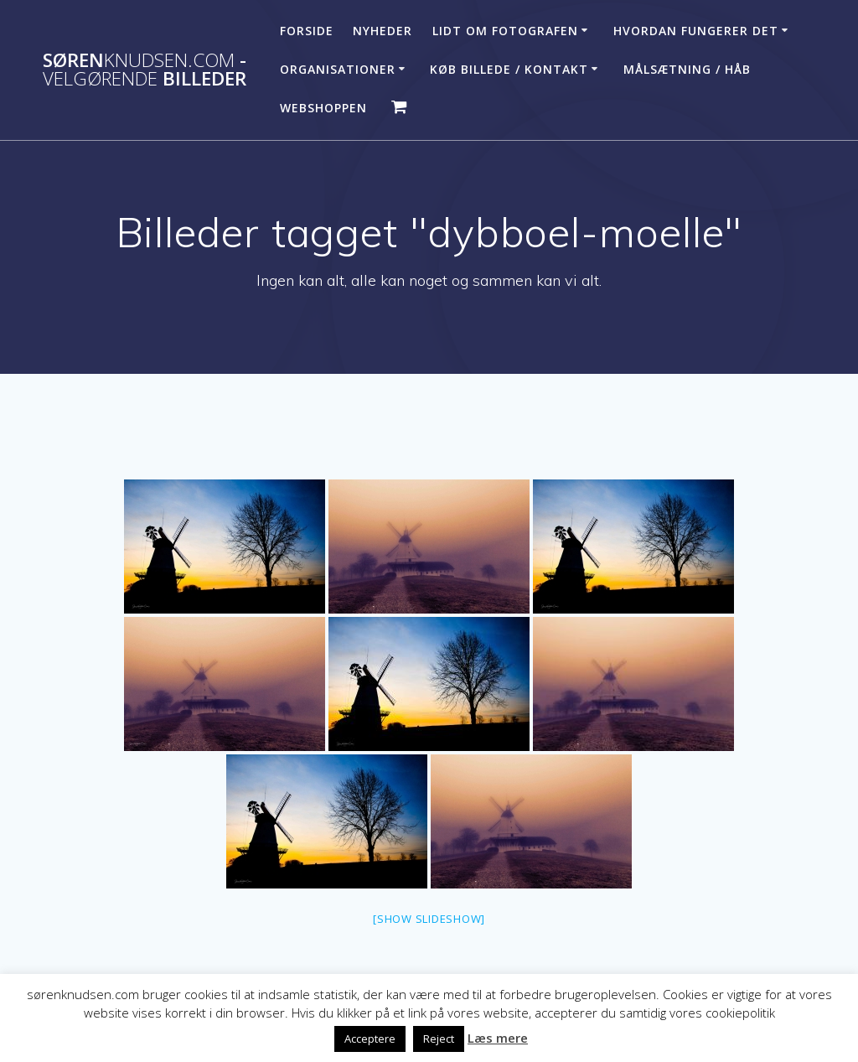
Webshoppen (323, 108)
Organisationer (337, 69)
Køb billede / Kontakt (509, 69)
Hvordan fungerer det (695, 31)
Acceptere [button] (369, 1038)
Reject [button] (438, 1038)
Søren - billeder (144, 70)
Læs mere (498, 1037)
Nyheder (382, 31)
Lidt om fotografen (505, 31)
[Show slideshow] (429, 918)
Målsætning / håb (687, 69)
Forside (306, 31)
